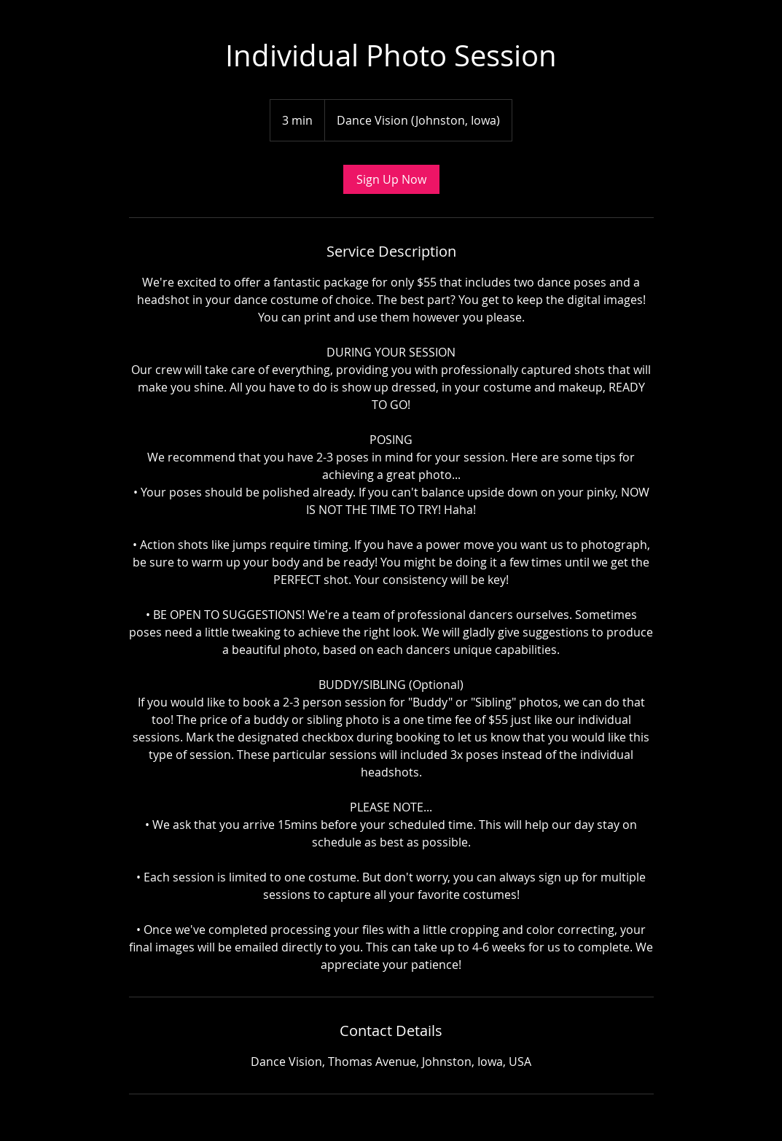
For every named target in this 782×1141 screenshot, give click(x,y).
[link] (391, 179)
